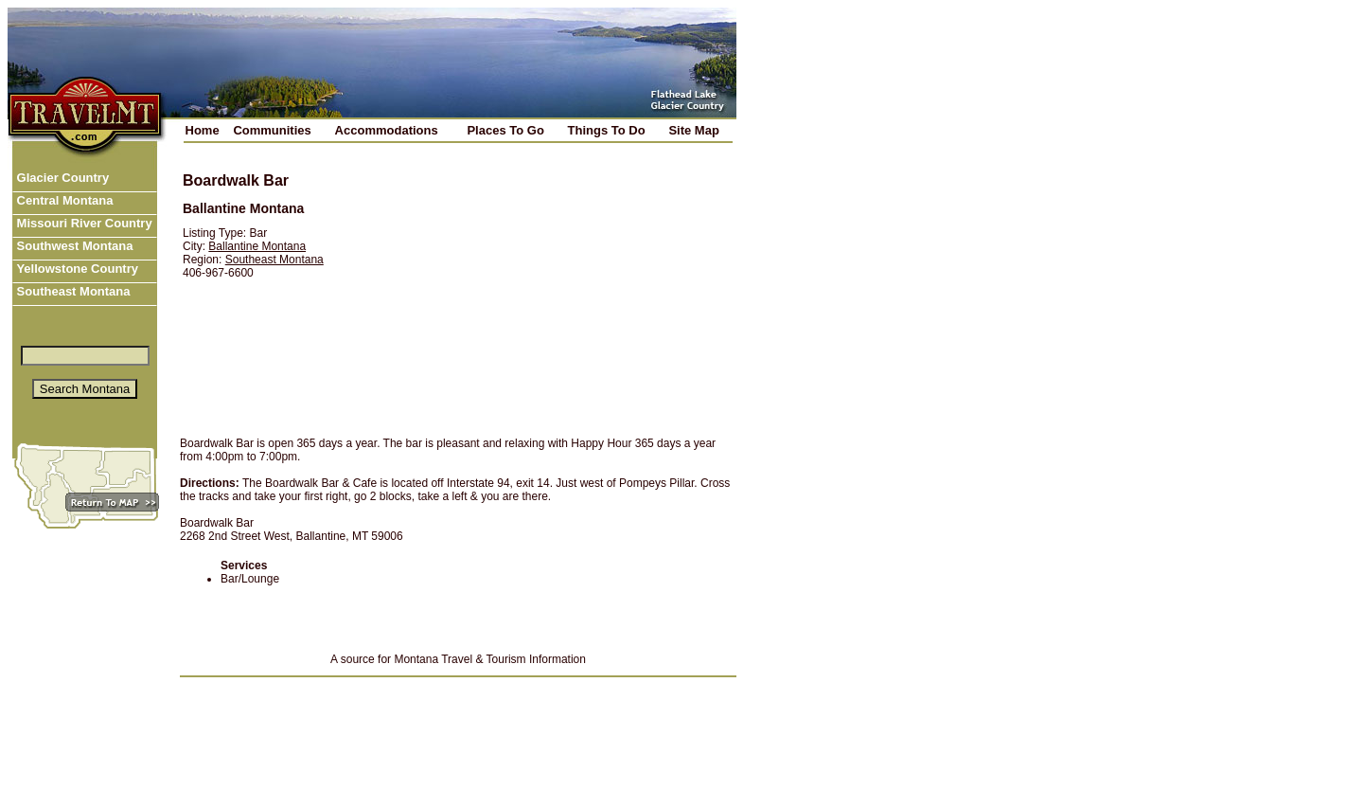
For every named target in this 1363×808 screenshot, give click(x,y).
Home (203, 130)
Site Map (693, 130)
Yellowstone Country (75, 268)
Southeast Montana (72, 291)
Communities (271, 130)
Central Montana (63, 200)
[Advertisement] (543, 290)
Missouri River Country (82, 223)
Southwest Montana (73, 246)
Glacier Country (61, 178)
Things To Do (607, 130)
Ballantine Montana (257, 246)
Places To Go (505, 130)
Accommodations (386, 130)
